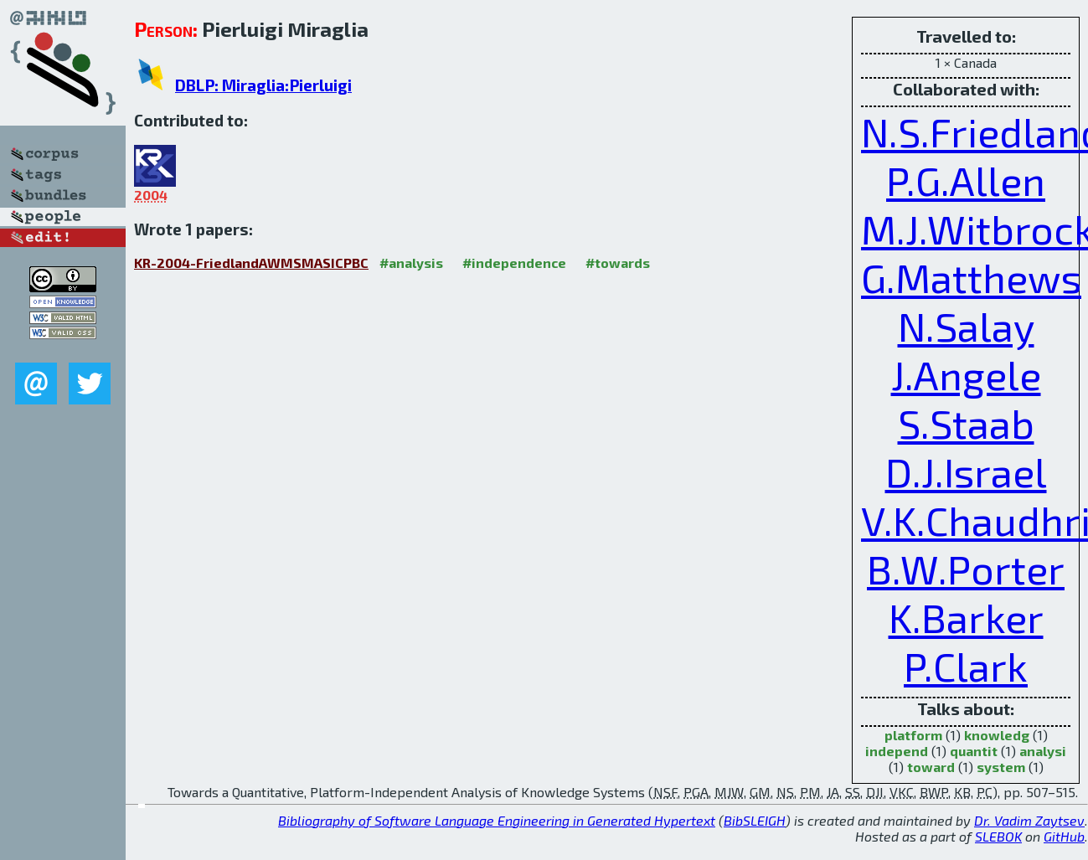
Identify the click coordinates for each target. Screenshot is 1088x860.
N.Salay (966, 325)
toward (931, 767)
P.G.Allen (965, 180)
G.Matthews (971, 277)
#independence (514, 262)
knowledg (996, 735)
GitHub (1064, 836)
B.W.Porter (966, 568)
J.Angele (966, 374)
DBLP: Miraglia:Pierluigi (263, 85)
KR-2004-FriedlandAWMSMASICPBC (251, 262)
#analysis (411, 262)
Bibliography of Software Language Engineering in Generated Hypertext (496, 820)
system (1001, 767)
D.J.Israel (966, 471)
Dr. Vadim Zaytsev (1029, 820)
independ (896, 751)
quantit (974, 751)
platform (913, 735)
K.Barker (966, 617)
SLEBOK (998, 836)
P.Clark (966, 665)
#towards (617, 262)
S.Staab (966, 423)
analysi (1042, 751)
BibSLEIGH (755, 820)
